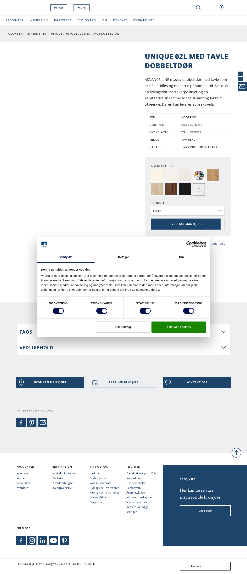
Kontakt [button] (120, 20)
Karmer (21, 478)
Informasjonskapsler (139, 497)
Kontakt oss (133, 478)
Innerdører (36, 33)
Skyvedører (23, 483)
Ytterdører (22, 488)
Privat (66, 7)
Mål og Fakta (98, 497)
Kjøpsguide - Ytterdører (104, 488)
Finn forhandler (135, 483)
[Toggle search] (198, 7)
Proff (89, 7)
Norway (191, 566)
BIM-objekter (98, 478)
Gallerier (58, 478)
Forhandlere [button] (143, 20)
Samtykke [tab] (66, 257)
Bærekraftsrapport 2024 (141, 473)
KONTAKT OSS (186, 382)
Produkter (13, 33)
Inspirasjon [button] (38, 20)
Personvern (133, 488)
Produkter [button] (14, 20)
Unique (56, 33)
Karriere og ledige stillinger (137, 509)
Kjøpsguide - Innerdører (104, 492)
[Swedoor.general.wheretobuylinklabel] (221, 7)
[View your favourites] (210, 7)
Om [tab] (181, 257)
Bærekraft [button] (62, 20)
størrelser (161, 203)
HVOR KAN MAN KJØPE (185, 224)
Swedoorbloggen (63, 483)
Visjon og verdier (136, 502)
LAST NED (205, 510)
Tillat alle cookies (179, 327)
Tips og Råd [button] (86, 20)
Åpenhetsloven (135, 492)
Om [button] (104, 20)
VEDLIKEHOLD (36, 347)
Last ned (95, 473)
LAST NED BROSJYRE (115, 382)
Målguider (96, 502)
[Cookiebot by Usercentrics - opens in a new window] (189, 244)
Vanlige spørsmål (100, 483)
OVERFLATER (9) (163, 166)
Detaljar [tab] (123, 257)
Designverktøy (62, 488)
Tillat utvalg (123, 327)
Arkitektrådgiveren (64, 473)
